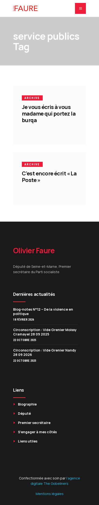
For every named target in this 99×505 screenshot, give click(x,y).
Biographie (27, 404)
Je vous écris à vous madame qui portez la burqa (48, 113)
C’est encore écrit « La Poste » (49, 177)
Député (24, 413)
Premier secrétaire (34, 422)
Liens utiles (27, 441)
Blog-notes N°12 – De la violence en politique (43, 311)
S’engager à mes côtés (37, 432)
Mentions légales (50, 493)
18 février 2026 (23, 319)
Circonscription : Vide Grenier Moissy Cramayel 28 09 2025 (45, 331)
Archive (32, 98)
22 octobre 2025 (24, 340)
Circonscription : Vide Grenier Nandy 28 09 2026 (44, 352)
